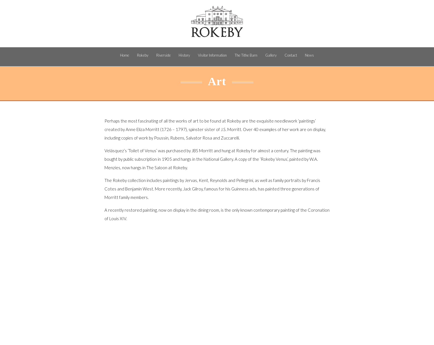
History (184, 55)
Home (124, 55)
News (309, 55)
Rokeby (142, 55)
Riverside (163, 55)
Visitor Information (212, 55)
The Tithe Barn (246, 55)
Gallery (271, 55)
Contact (291, 55)
